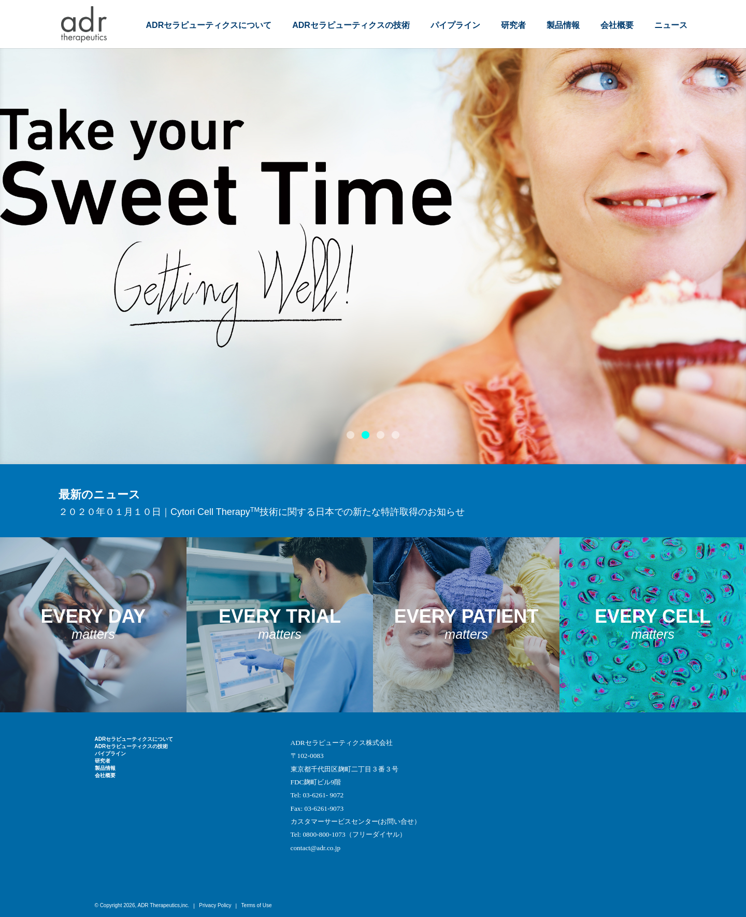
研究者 (513, 25)
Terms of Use (256, 905)
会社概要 (617, 25)
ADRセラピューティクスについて (209, 25)
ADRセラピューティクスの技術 (351, 25)
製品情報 (563, 25)
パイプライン (455, 25)
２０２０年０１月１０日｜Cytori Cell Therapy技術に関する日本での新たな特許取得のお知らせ (262, 512)
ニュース (670, 25)
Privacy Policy (215, 905)
